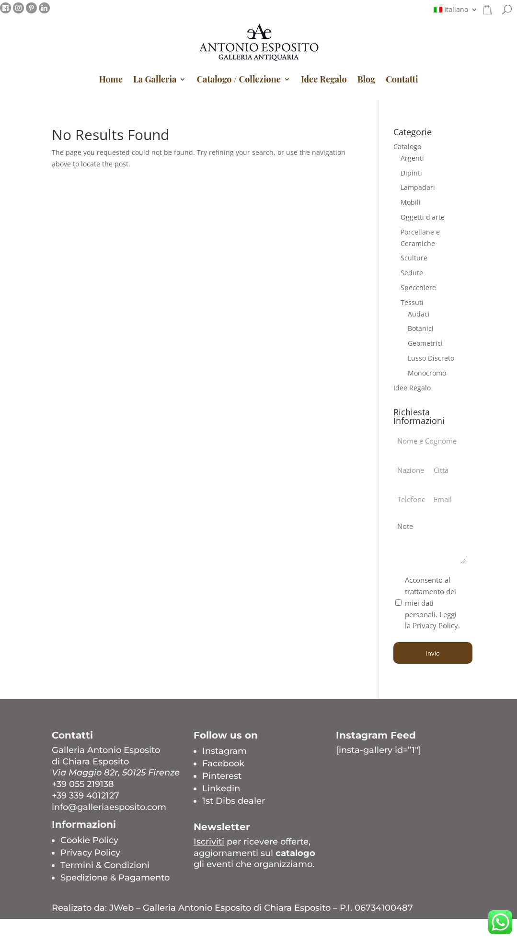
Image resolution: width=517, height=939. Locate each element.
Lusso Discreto (431, 358)
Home (111, 79)
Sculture (414, 257)
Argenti (412, 158)
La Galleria (154, 79)
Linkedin (221, 788)
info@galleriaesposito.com (109, 807)
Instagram (224, 751)
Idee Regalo (324, 79)
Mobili (411, 202)
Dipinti (411, 172)
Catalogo (407, 146)
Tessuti (412, 302)
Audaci (419, 313)
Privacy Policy (90, 852)
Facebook (223, 763)
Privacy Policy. (436, 625)
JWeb (121, 908)
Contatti (402, 79)
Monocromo (427, 372)
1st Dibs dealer (233, 801)
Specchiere (418, 287)
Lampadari (418, 187)
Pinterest (221, 776)
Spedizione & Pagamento (115, 877)
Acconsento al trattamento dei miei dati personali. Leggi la (432, 602)
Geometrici (425, 343)
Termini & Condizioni (104, 865)
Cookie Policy (89, 840)
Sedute (412, 272)
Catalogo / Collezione (238, 79)
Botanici (421, 328)
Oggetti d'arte (423, 217)
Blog (366, 79)
